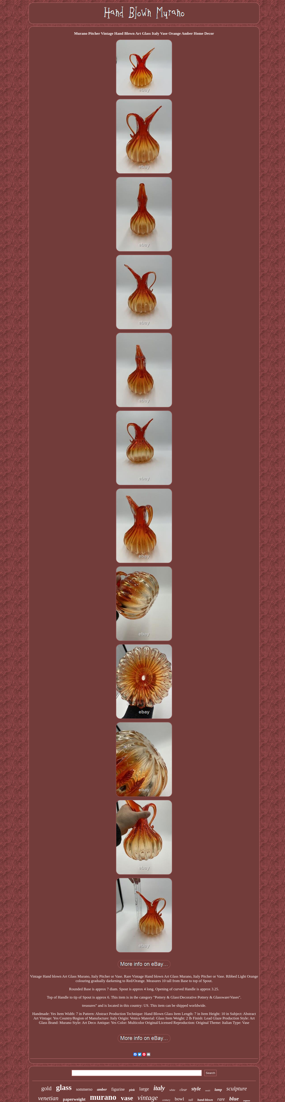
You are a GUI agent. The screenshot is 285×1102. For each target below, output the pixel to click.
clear (183, 1090)
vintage (147, 1098)
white (172, 1090)
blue (234, 1099)
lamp (218, 1090)
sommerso (84, 1089)
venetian (48, 1098)
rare (221, 1099)
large (144, 1089)
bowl (179, 1099)
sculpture (236, 1089)
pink (132, 1090)
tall (191, 1100)
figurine (118, 1089)
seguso (246, 1100)
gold (46, 1088)
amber (102, 1089)
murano (103, 1097)
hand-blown (205, 1100)
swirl (207, 1090)
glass (63, 1087)
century (166, 1100)
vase (127, 1098)
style (196, 1089)
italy (159, 1088)
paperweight (74, 1099)
